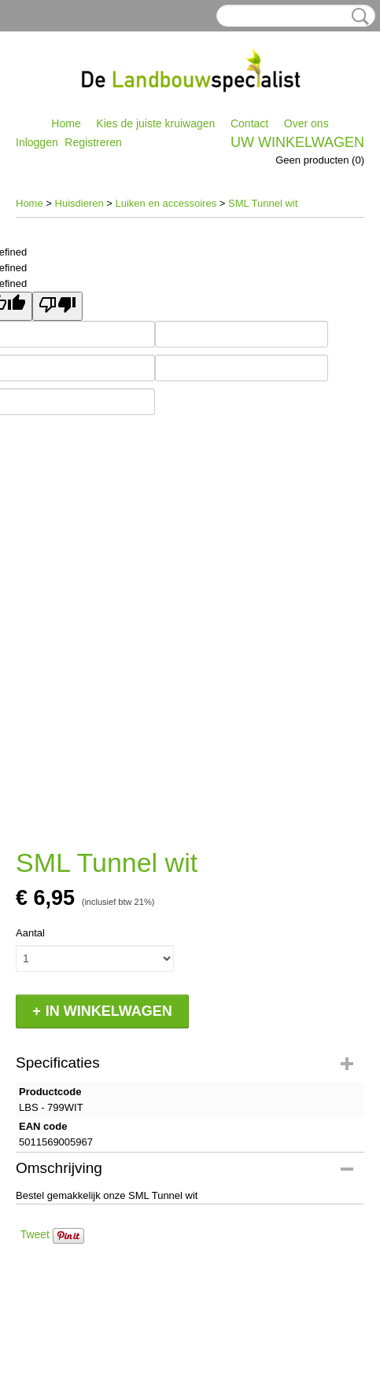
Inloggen (37, 142)
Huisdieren (79, 203)
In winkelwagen (109, 1011)
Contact (249, 123)
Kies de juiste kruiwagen (155, 123)
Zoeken (357, 16)
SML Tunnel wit (262, 203)
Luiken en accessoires (166, 203)
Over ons (306, 123)
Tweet (35, 1234)
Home (65, 123)
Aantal (30, 933)
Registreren (93, 142)
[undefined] (57, 306)
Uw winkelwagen (297, 142)
